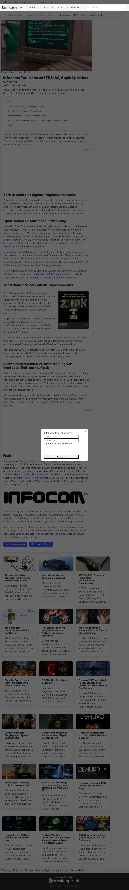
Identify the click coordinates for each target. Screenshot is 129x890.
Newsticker (77, 7)
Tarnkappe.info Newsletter (59, 443)
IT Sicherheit (31, 7)
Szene (61, 7)
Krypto (47, 7)
